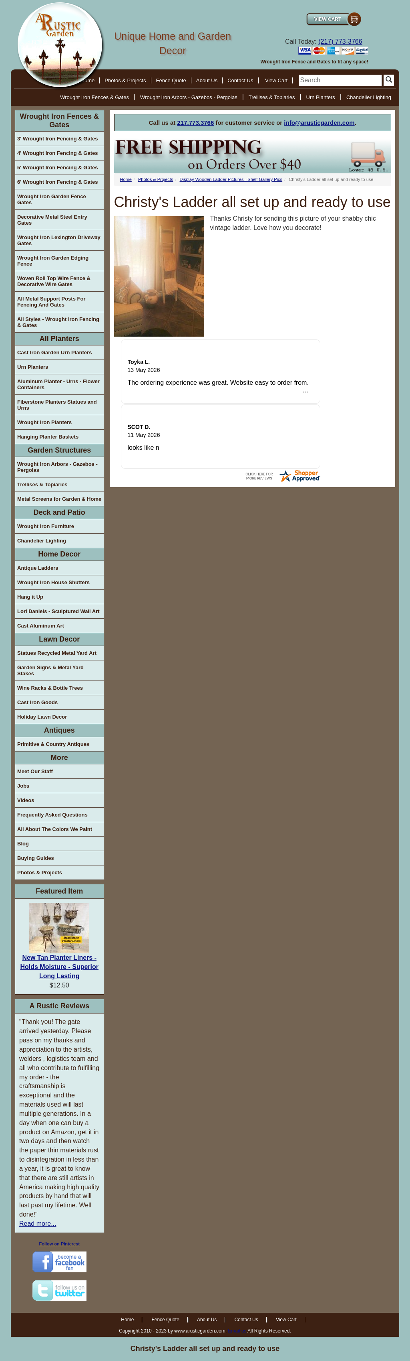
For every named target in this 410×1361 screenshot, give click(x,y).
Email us (237, 1331)
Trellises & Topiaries (272, 97)
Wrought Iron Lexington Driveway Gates (58, 240)
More (59, 758)
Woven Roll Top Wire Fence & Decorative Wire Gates (53, 281)
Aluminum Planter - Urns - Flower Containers (58, 384)
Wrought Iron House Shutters (53, 582)
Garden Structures (59, 450)
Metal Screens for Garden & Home (59, 499)
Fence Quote (171, 80)
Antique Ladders (37, 568)
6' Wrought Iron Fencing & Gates (57, 182)
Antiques (59, 730)
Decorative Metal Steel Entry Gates (52, 220)
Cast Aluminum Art (40, 626)
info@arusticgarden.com (319, 122)
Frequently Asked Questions (52, 815)
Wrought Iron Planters (44, 422)
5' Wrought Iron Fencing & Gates (57, 168)
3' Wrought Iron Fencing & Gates (57, 139)
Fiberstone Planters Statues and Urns (57, 405)
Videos (25, 800)
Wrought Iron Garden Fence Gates (51, 199)
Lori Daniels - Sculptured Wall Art (58, 611)
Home (126, 179)
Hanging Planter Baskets (47, 437)
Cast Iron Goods (37, 702)
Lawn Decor (59, 639)
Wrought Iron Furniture (45, 526)
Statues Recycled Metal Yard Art (56, 653)
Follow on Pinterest (59, 1243)
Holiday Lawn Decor (42, 717)
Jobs (23, 786)
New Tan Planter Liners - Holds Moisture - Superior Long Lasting (59, 966)
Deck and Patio (59, 512)
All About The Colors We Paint (54, 829)
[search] (340, 80)
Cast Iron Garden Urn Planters (54, 352)
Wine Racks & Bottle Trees (50, 688)
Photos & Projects (125, 80)
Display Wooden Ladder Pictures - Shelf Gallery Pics (231, 179)
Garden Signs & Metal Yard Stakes (50, 670)
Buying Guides (35, 858)
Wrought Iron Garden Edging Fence (52, 261)
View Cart (276, 80)
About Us (206, 80)
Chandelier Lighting (368, 97)
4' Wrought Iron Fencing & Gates (57, 153)
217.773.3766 (195, 122)
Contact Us (240, 80)
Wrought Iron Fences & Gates (94, 97)
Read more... (37, 1223)
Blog (23, 844)
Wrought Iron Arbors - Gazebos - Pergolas (188, 97)
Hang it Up (30, 597)
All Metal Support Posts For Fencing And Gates (51, 302)
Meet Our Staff (35, 771)
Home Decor (59, 554)
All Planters (59, 339)
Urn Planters (320, 97)
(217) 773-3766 (340, 41)
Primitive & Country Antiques (53, 744)
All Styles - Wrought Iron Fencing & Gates (58, 322)
